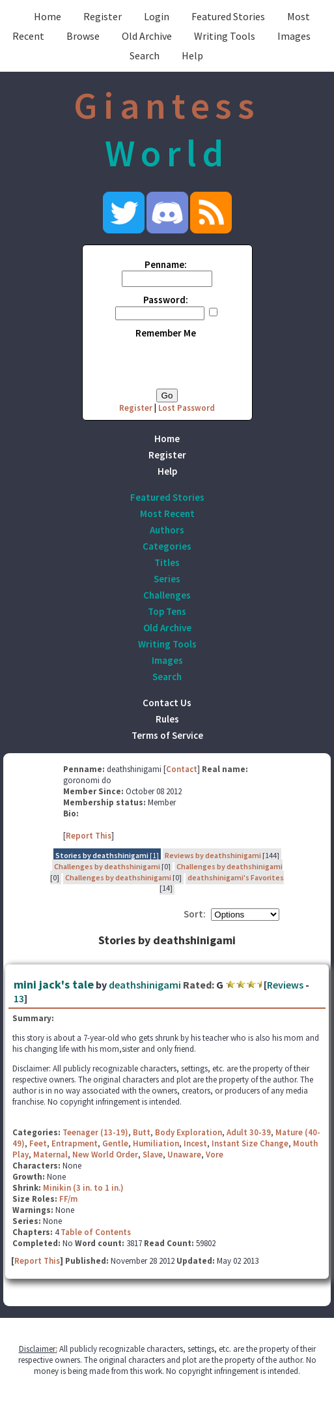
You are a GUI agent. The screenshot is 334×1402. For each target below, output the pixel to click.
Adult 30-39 (249, 1132)
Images (294, 35)
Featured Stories (228, 16)
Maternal (50, 1154)
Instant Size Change (250, 1143)
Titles (167, 562)
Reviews (285, 984)
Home (47, 16)
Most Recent (167, 513)
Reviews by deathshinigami (213, 855)
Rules (167, 719)
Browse (83, 35)
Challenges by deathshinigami (107, 866)
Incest (195, 1143)
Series (167, 579)
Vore (214, 1154)
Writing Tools (224, 35)
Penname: (166, 264)
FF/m (68, 1198)
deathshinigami (145, 984)
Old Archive (147, 35)
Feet (38, 1143)
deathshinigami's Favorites (236, 877)
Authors (167, 530)
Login (156, 16)
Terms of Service (167, 735)
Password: (165, 299)
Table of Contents (96, 1232)
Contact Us (167, 702)
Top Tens (167, 611)
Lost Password (186, 407)
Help (192, 55)
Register (102, 16)
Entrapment (74, 1143)
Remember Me (165, 333)
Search (145, 55)
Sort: (195, 914)
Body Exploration (188, 1132)
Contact (181, 769)
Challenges (167, 595)
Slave (153, 1154)
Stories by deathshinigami (101, 855)
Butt (141, 1132)
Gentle (115, 1143)
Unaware (184, 1154)
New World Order (105, 1154)
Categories (167, 546)
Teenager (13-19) (95, 1132)
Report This (88, 835)
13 (19, 998)
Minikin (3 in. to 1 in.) (83, 1187)
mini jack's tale (54, 984)
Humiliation (156, 1143)
